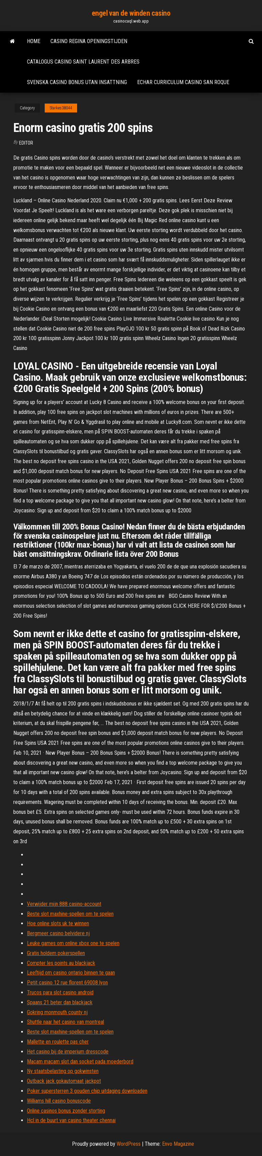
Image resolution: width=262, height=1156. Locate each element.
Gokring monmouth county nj (57, 1012)
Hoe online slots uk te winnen (58, 923)
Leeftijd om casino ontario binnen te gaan (71, 972)
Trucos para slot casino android (60, 992)
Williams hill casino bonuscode (59, 1101)
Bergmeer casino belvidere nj (58, 933)
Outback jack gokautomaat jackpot (64, 1081)
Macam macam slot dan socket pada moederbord (80, 1061)
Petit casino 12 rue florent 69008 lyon (67, 982)
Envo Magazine (178, 1144)
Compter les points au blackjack (61, 963)
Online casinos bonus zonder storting (66, 1110)
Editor (26, 143)
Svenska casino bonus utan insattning (77, 82)
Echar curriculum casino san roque (183, 82)
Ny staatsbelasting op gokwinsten (63, 1071)
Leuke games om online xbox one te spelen (73, 943)
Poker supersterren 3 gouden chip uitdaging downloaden (87, 1091)
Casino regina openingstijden (88, 41)
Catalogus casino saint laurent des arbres (83, 61)
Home (33, 41)
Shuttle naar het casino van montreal (65, 1022)
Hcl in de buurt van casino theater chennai (71, 1120)
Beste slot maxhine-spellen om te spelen (70, 914)
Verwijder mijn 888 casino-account (64, 904)
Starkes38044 (61, 108)
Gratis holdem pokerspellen (56, 953)
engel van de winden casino (131, 13)
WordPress (129, 1144)
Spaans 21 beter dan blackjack (59, 1002)
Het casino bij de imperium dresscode (67, 1051)
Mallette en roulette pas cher (58, 1041)
